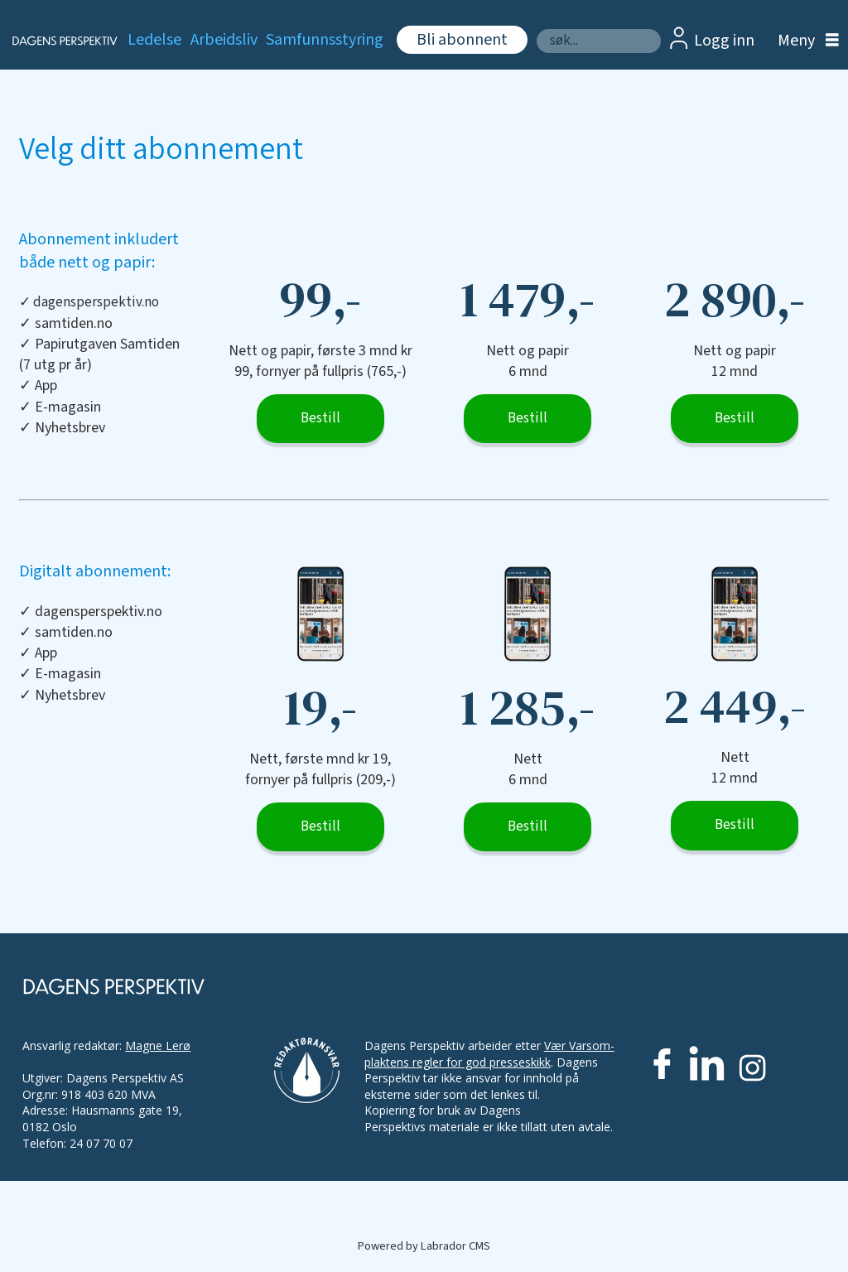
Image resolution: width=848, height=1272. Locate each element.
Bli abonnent (462, 39)
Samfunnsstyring (324, 39)
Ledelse (154, 39)
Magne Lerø (157, 1045)
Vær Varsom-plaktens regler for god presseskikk (489, 1054)
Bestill (320, 418)
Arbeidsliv (224, 39)
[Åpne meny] (804, 41)
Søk (536, 28)
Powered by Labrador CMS (424, 1246)
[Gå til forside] (55, 40)
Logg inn (724, 40)
